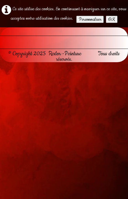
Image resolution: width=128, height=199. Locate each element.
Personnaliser (90, 19)
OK (111, 19)
